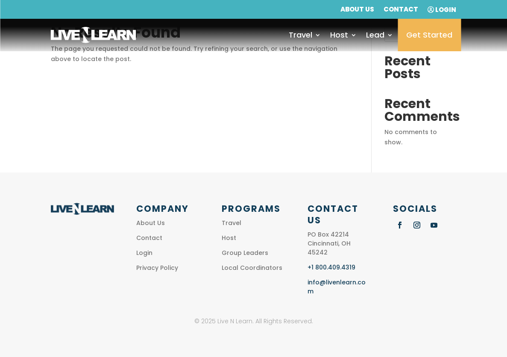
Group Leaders (245, 253)
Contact (401, 10)
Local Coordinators (252, 267)
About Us (357, 10)
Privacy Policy (157, 267)
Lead (375, 34)
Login (442, 10)
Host (339, 34)
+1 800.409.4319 (331, 267)
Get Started (429, 34)
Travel (300, 34)
